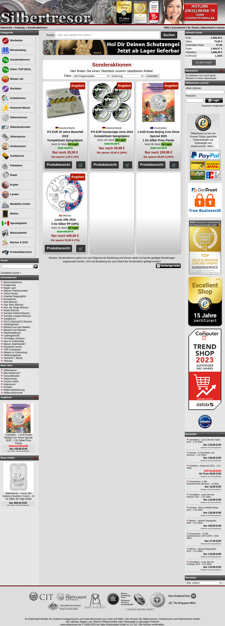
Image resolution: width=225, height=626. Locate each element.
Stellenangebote (12, 355)
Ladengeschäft (11, 335)
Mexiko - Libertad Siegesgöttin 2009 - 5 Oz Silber (201, 522)
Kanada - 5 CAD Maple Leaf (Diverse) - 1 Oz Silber (200, 454)
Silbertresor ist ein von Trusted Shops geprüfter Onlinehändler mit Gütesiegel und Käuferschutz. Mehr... (203, 140)
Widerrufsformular (13, 392)
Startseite (6, 27)
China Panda (10, 293)
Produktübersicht (16, 251)
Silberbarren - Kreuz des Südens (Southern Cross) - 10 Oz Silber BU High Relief (18, 496)
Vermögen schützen (14, 338)
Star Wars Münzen (13, 304)
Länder (10, 194)
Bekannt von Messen (15, 330)
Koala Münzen (11, 310)
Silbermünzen (14, 117)
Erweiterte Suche (13, 346)
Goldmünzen (13, 146)
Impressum (9, 384)
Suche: (50, 35)
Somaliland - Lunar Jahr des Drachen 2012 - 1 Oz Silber (200, 496)
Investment (178, 27)
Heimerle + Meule (13, 358)
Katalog (20, 27)
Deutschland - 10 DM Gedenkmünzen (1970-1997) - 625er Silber (203, 536)
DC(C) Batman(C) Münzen (18, 321)
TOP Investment (12, 349)
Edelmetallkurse (12, 332)
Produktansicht (58, 164)
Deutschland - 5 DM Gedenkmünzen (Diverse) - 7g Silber (203, 483)
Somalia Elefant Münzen (17, 313)
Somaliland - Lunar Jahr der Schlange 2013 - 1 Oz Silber (200, 563)
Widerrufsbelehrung (14, 390)
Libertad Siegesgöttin (15, 296)
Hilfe (166, 27)
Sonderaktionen (37, 27)
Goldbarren (12, 155)
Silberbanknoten (15, 126)
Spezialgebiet (14, 223)
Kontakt (8, 387)
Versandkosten (11, 376)
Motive (9, 213)
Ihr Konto (193, 27)
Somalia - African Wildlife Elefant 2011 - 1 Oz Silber (202, 509)
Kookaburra (10, 299)
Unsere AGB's (11, 381)
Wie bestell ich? (12, 373)
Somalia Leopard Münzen (17, 316)
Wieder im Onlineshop (15, 352)
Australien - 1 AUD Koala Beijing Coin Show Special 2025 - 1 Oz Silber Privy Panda (18, 439)
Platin (9, 175)
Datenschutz (10, 378)
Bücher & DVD (14, 242)
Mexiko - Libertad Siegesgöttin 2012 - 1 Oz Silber (201, 550)
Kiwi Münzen (10, 302)
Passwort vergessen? (213, 105)
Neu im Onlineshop (14, 341)
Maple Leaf (9, 288)
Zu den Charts (204, 62)
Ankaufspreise (11, 324)
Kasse (221, 27)
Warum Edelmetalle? (15, 344)
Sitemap (8, 360)
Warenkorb (208, 27)
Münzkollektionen (13, 282)
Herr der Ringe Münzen (16, 307)
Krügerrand (10, 285)
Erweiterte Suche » (11, 273)
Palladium (11, 165)
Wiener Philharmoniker (16, 290)
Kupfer (10, 184)
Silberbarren (13, 136)
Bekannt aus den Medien (17, 327)
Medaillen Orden (15, 203)
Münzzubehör (14, 232)
